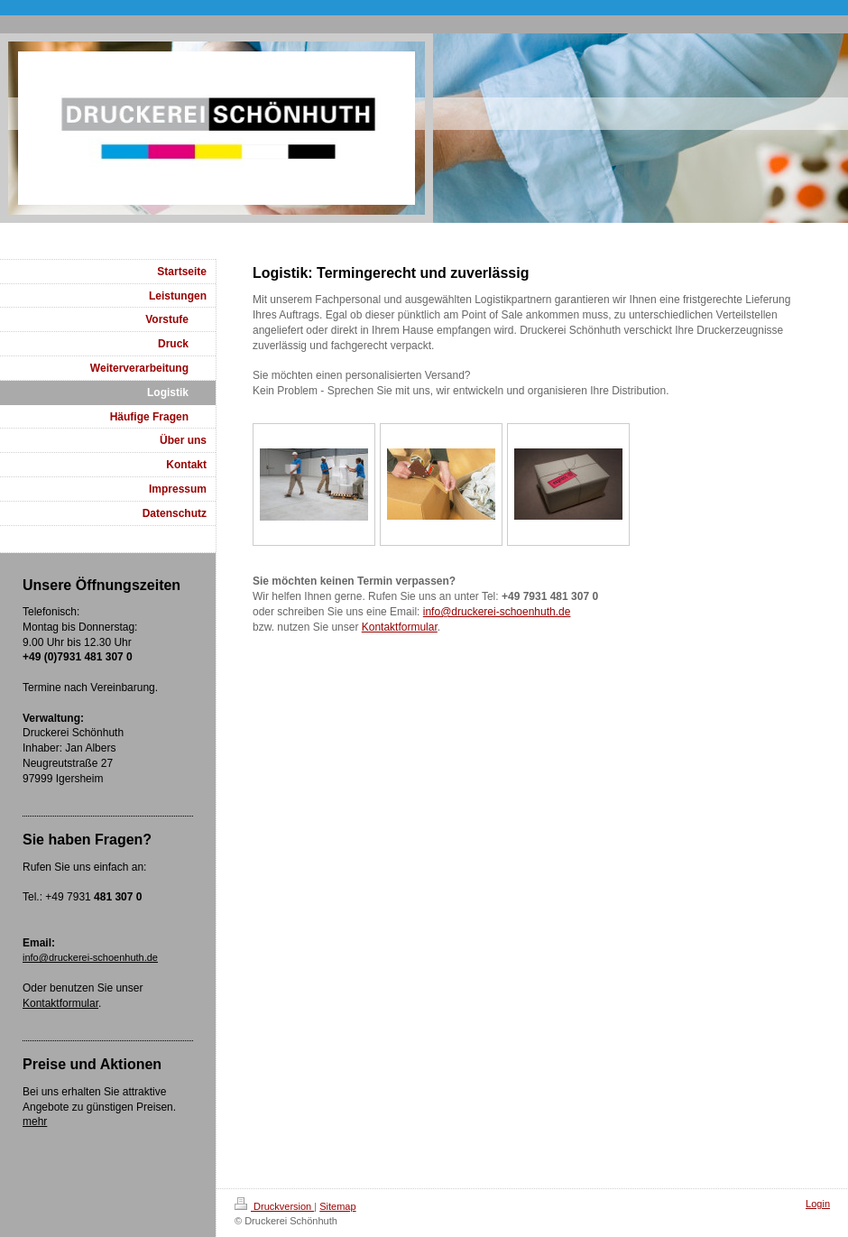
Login (818, 1203)
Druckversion (274, 1206)
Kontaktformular (400, 627)
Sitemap (337, 1206)
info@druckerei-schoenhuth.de (497, 611)
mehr (35, 1121)
